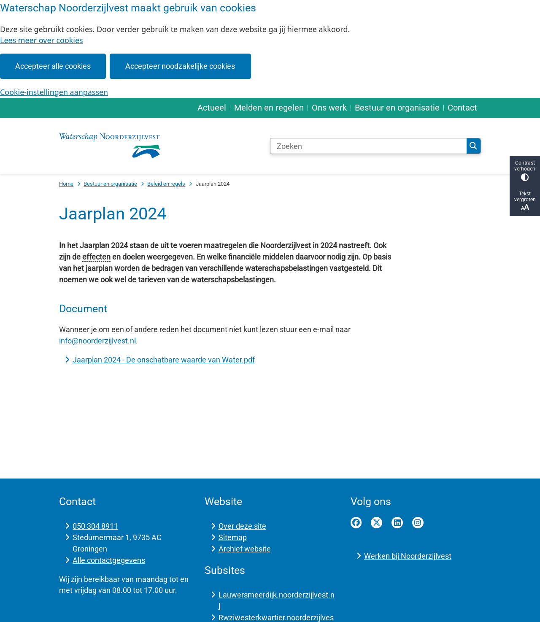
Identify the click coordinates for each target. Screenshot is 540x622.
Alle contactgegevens (109, 560)
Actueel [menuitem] (211, 108)
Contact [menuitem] (462, 108)
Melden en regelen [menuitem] (269, 108)
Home (66, 184)
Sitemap (233, 537)
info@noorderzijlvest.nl (97, 340)
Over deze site (242, 526)
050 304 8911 (95, 526)
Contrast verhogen (525, 170)
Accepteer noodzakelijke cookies (180, 66)
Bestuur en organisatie (110, 184)
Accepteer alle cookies (53, 66)
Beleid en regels (166, 184)
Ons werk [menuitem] (329, 108)
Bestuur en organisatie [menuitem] (397, 108)
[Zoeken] (368, 146)
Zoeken (473, 146)
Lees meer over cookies (41, 40)
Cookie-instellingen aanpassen (54, 92)
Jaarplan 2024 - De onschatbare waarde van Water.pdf (164, 359)
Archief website (245, 548)
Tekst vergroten (525, 201)
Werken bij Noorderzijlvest (407, 556)
